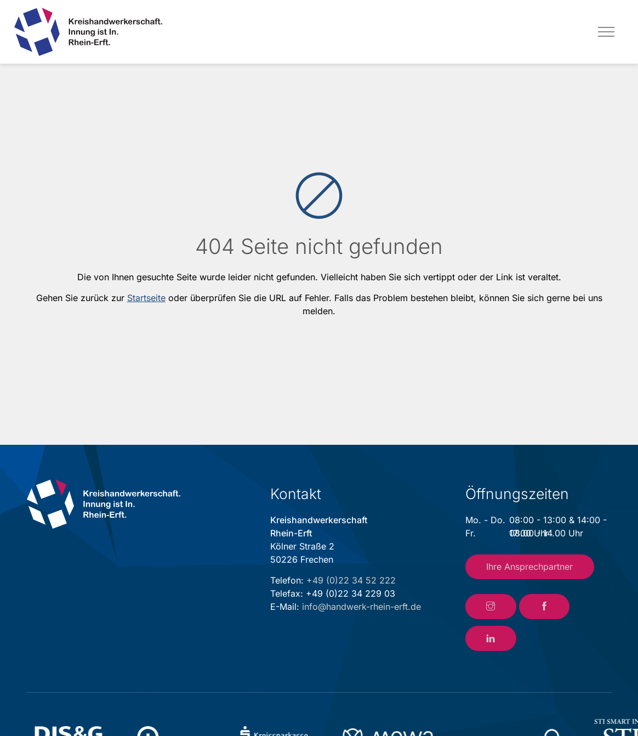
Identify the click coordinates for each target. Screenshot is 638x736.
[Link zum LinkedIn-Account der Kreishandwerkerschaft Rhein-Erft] (490, 638)
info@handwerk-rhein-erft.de (361, 606)
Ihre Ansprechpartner (529, 566)
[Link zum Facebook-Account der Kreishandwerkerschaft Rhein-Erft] (544, 606)
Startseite (146, 297)
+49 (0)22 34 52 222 (351, 580)
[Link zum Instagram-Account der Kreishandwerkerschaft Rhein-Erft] (490, 606)
